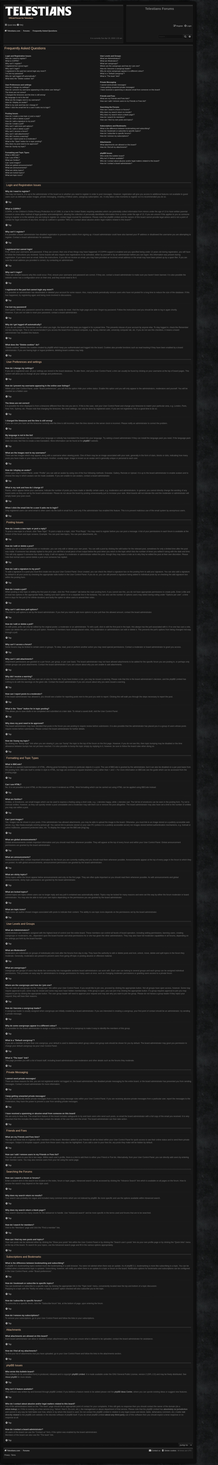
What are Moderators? (109, 61)
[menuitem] (188, 26)
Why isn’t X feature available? (112, 158)
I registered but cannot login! (16, 66)
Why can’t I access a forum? (16, 131)
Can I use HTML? (12, 158)
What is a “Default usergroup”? (112, 73)
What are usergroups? (109, 63)
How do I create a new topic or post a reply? (23, 116)
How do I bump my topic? (15, 146)
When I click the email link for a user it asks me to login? (27, 107)
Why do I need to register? (15, 58)
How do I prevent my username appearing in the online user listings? (32, 90)
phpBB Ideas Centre (123, 1392)
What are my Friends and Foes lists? (114, 98)
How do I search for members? (112, 117)
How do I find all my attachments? (113, 147)
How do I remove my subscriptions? (114, 136)
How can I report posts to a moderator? (21, 139)
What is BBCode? (12, 155)
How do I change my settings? (17, 87)
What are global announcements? (18, 165)
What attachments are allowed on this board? (118, 145)
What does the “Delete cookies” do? (19, 79)
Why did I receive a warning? (16, 136)
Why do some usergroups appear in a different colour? (122, 71)
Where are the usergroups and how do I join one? (120, 66)
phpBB (86, 441)
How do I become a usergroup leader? (115, 69)
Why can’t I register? (13, 63)
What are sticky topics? (14, 170)
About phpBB (11, 1377)
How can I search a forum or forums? (115, 110)
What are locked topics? (15, 173)
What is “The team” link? (110, 76)
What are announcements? (16, 168)
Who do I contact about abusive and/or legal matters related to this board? (129, 161)
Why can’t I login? (12, 69)
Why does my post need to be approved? (21, 144)
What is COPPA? (12, 61)
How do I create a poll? (14, 124)
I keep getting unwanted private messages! (117, 87)
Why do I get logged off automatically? (20, 76)
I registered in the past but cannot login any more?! (25, 71)
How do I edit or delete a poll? (17, 129)
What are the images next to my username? (22, 100)
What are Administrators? (110, 58)
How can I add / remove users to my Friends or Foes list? (123, 101)
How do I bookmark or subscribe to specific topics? (120, 131)
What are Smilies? (12, 160)
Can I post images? (13, 163)
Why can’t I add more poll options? (19, 126)
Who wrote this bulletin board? (112, 156)
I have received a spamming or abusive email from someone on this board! (130, 90)
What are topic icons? (14, 175)
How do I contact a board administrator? (116, 163)
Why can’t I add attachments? (17, 134)
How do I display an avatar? (16, 102)
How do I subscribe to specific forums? (115, 133)
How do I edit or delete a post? (17, 119)
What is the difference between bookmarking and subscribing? (125, 128)
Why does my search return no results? (115, 112)
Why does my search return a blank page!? (117, 115)
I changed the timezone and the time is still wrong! (25, 95)
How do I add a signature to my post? (20, 121)
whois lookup (11, 1409)
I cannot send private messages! (113, 85)
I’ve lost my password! (14, 73)
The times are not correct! (15, 92)
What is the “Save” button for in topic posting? (23, 141)
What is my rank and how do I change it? (21, 105)
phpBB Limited (78, 1374)
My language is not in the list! (17, 97)
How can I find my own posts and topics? (116, 120)
